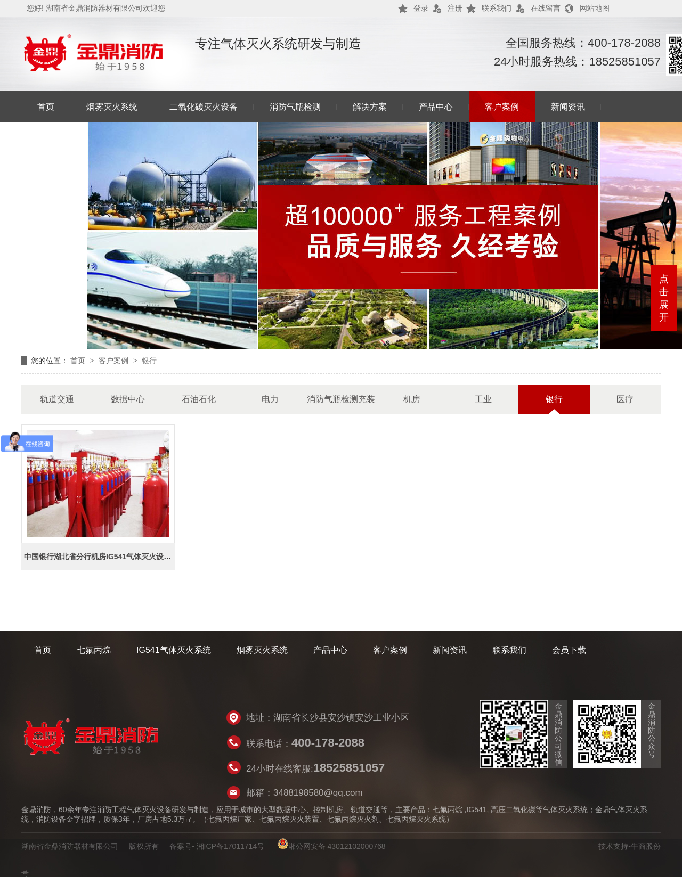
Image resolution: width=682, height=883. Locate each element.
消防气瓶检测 (295, 106)
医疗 (625, 399)
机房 (411, 399)
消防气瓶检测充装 (341, 399)
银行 (149, 360)
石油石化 (199, 399)
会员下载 (569, 650)
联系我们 (497, 8)
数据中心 (128, 399)
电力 (270, 399)
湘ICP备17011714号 (231, 846)
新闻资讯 (568, 106)
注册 (455, 8)
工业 (483, 399)
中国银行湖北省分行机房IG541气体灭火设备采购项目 (112, 556)
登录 (420, 8)
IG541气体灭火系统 (173, 650)
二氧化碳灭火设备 (203, 106)
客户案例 (502, 106)
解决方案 (370, 106)
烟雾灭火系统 (111, 106)
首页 (45, 106)
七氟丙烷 (94, 650)
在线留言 (546, 8)
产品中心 (436, 106)
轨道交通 (57, 399)
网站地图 (595, 8)
